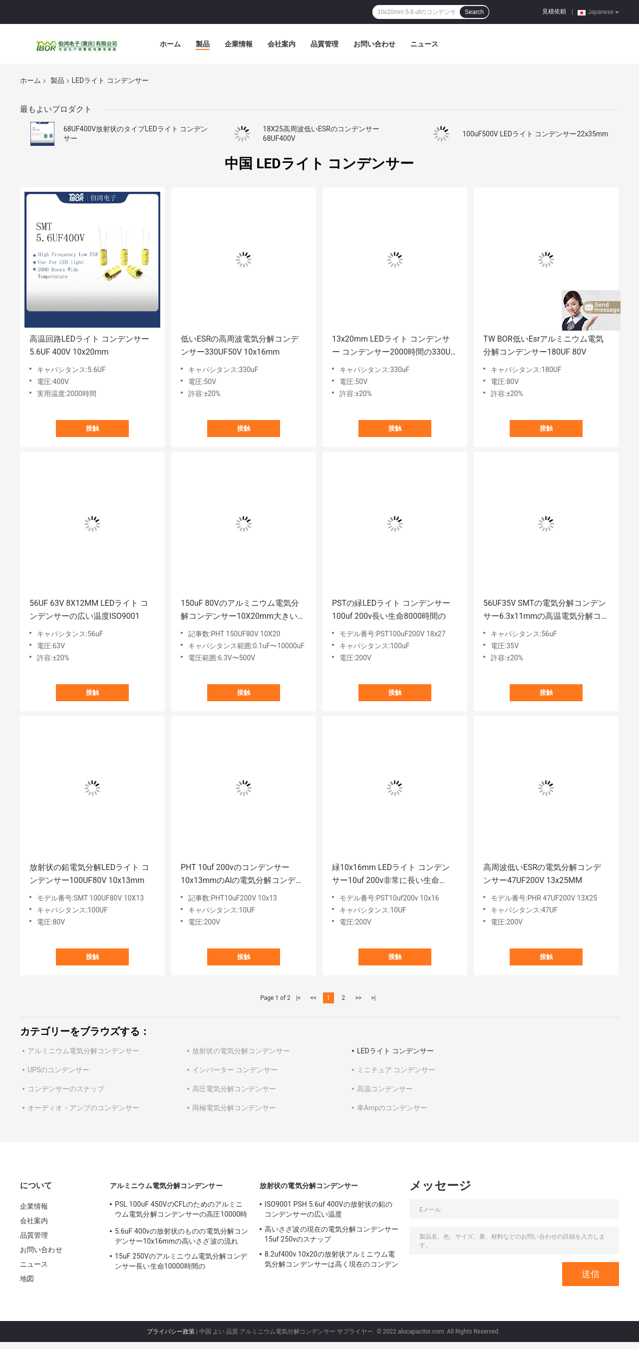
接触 (92, 428)
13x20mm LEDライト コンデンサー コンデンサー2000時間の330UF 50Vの (393, 346)
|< (298, 997)
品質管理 (324, 44)
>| (373, 997)
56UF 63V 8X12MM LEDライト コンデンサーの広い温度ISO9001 (88, 609)
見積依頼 (554, 11)
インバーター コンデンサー (235, 1070)
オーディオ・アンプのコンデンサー (83, 1108)
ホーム (170, 44)
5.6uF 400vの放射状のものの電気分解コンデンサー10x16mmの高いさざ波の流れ (181, 1236)
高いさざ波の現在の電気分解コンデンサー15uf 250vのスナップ (331, 1234)
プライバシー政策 (171, 1331)
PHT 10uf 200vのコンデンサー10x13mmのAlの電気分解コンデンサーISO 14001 (242, 875)
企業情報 (239, 44)
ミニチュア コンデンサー (396, 1070)
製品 (203, 44)
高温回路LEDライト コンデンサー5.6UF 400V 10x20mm (89, 345)
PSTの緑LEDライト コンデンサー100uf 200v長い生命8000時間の (391, 609)
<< (314, 997)
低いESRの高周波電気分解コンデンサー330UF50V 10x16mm (240, 345)
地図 (27, 1279)
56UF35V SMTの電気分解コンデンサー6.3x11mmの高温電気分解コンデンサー (544, 610)
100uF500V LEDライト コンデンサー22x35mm (535, 134)
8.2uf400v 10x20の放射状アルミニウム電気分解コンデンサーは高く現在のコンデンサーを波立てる (331, 1260)
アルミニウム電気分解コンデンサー (83, 1051)
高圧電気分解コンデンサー (234, 1089)
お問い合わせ (374, 44)
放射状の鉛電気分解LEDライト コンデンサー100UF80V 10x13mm (89, 874)
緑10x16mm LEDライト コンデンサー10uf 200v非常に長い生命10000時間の (391, 875)
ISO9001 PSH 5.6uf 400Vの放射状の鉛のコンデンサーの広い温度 (328, 1209)
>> (358, 997)
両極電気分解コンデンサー (234, 1108)
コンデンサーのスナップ (65, 1089)
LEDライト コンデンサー (395, 1051)
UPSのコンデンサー (58, 1070)
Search (474, 11)
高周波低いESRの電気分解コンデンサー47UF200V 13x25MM (542, 874)
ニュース (424, 44)
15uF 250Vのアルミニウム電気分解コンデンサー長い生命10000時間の (181, 1261)
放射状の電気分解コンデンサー (241, 1051)
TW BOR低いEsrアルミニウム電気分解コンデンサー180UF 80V (543, 345)
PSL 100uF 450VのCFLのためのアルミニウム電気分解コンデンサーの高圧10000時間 (181, 1210)
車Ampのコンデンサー (392, 1108)
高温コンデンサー (385, 1089)
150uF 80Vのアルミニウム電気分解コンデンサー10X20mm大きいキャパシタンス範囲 (243, 610)
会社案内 (282, 44)
